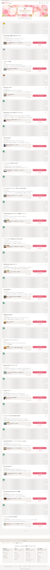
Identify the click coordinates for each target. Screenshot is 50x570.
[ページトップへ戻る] (25, 540)
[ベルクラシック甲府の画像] (25, 54)
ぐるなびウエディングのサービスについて (36, 566)
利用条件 (11, 566)
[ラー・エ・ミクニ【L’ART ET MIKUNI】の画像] (25, 509)
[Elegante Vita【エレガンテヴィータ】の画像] (25, 358)
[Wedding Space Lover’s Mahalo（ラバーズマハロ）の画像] (25, 105)
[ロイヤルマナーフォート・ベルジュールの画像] (25, 333)
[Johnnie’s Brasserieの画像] (25, 459)
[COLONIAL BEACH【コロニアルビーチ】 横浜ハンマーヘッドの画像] (25, 206)
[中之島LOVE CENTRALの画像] (25, 307)
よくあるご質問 (43, 566)
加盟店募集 (29, 566)
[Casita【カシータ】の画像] (25, 383)
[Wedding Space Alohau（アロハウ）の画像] (25, 257)
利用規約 (8, 566)
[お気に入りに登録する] (46, 36)
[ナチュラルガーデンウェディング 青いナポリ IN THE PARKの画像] (25, 181)
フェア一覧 (39, 42)
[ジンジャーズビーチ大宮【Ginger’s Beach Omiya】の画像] (25, 232)
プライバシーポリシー (15, 566)
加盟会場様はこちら (25, 566)
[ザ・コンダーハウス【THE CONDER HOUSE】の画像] (25, 408)
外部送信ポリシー (20, 566)
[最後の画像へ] (46, 29)
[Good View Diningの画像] (25, 131)
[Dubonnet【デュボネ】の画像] (25, 80)
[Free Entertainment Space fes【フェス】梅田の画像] (25, 484)
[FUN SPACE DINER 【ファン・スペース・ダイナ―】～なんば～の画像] (25, 434)
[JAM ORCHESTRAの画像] (25, 282)
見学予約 (40, 45)
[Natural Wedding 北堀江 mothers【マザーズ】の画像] (25, 28)
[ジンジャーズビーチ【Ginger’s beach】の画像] (25, 156)
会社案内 (6, 566)
